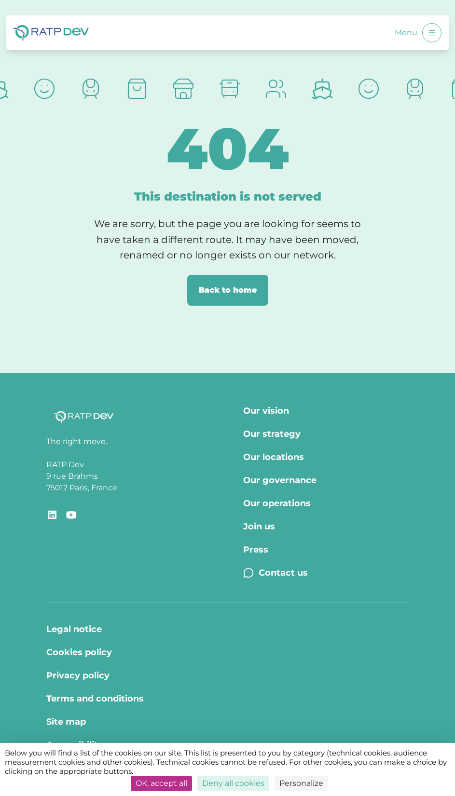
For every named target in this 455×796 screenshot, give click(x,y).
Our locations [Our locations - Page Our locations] (273, 457)
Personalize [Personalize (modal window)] (301, 783)
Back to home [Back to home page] (228, 290)
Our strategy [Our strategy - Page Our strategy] (272, 434)
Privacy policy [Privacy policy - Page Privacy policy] (78, 675)
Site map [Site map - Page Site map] (66, 721)
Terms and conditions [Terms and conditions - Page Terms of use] (95, 698)
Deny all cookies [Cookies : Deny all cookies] (233, 783)
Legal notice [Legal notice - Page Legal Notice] (74, 629)
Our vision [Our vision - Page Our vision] (266, 410)
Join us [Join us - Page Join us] (259, 526)
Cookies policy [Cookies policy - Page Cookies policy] (79, 652)
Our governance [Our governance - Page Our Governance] (280, 480)
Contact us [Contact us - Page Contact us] (275, 572)
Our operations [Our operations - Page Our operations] (277, 503)
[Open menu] (431, 32)
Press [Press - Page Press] (255, 549)
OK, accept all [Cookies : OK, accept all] (161, 783)
